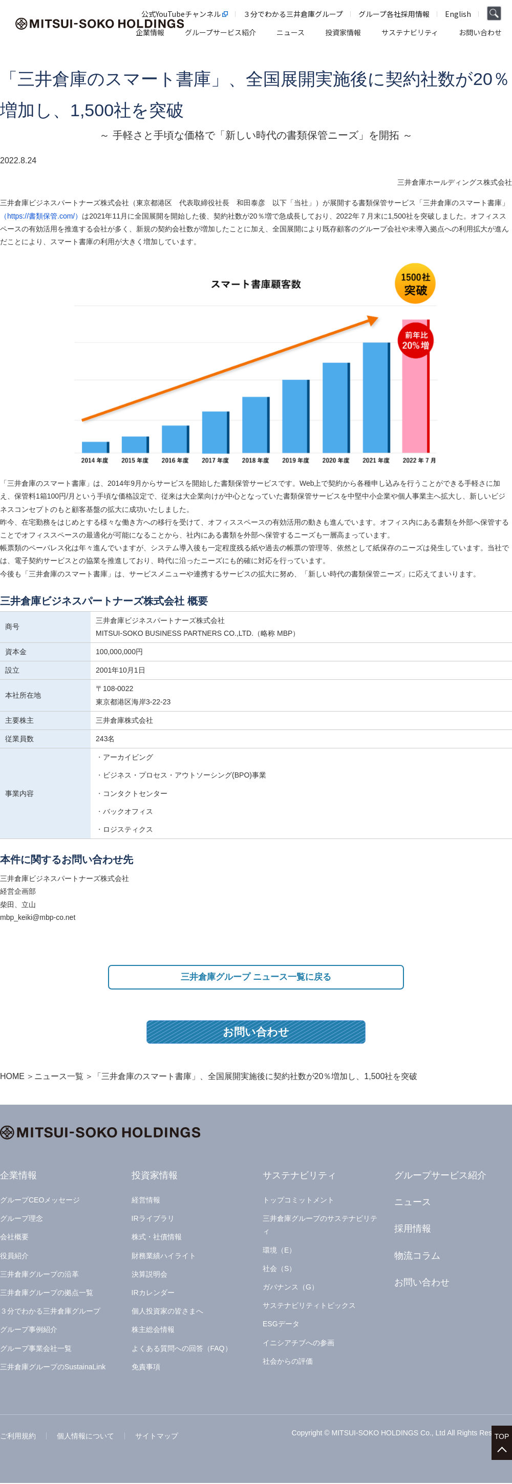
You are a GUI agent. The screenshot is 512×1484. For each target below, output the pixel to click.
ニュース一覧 (58, 1077)
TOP (502, 1433)
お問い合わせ (256, 1033)
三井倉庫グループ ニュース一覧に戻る (256, 977)
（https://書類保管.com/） (41, 216)
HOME (12, 1077)
